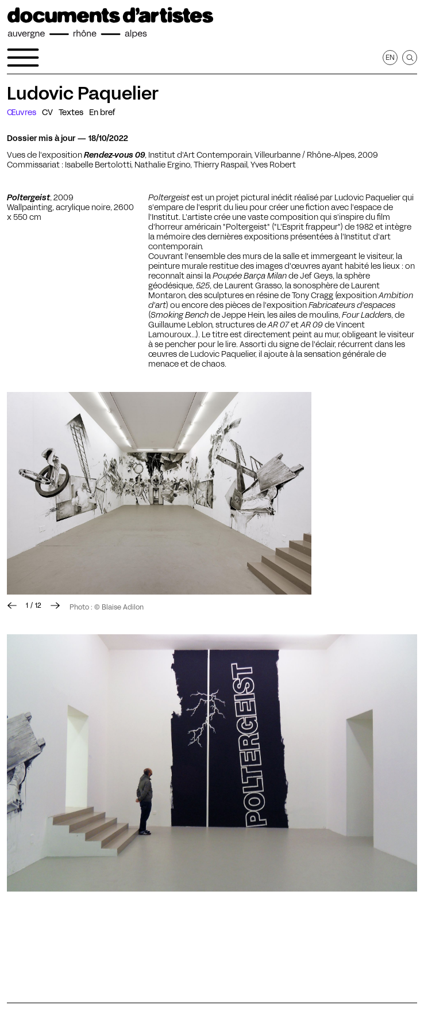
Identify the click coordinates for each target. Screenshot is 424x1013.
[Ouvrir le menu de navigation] (23, 57)
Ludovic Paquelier (83, 93)
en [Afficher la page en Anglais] (390, 57)
